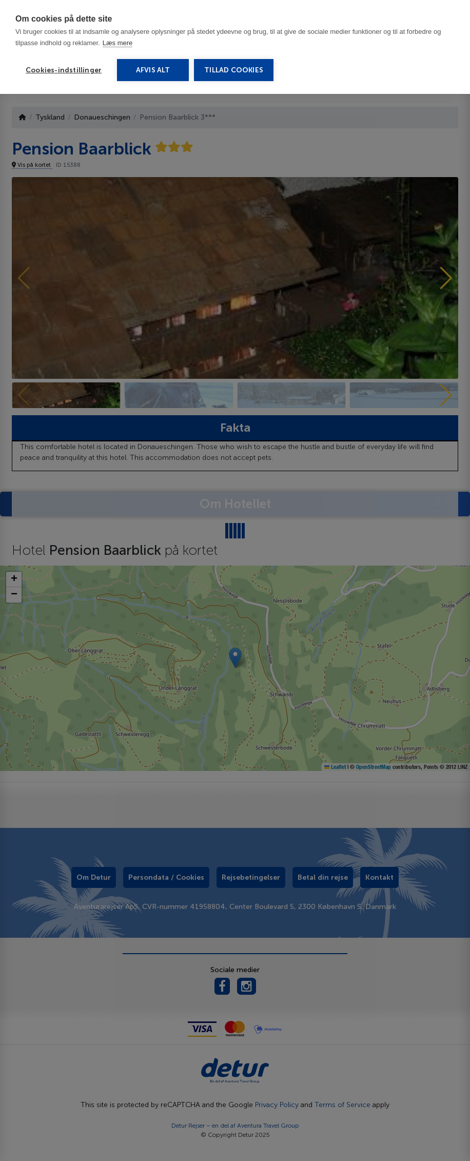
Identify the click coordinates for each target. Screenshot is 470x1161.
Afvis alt (153, 70)
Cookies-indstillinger (64, 70)
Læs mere (118, 43)
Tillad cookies (233, 70)
